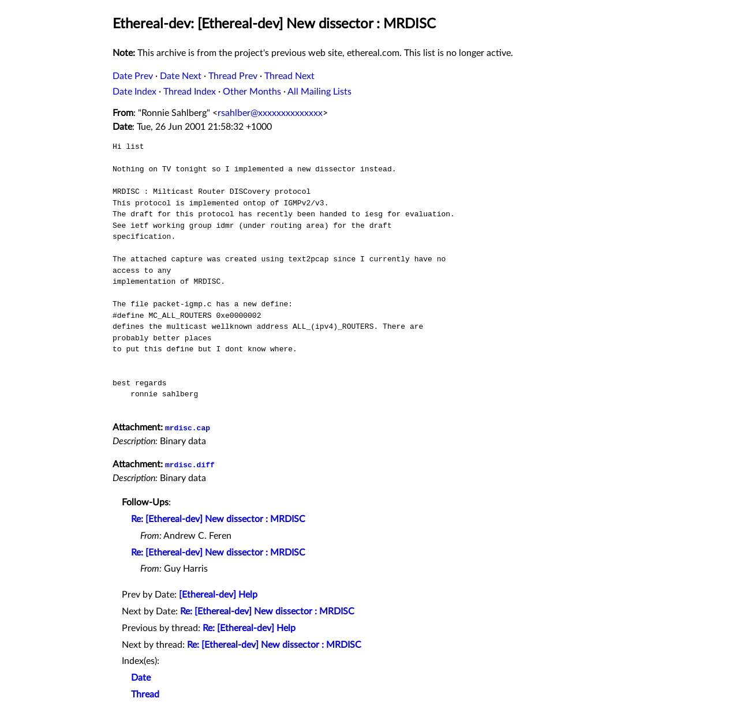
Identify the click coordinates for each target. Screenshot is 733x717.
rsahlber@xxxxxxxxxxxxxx (270, 113)
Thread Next (289, 76)
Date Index (134, 91)
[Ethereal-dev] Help (218, 594)
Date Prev (133, 76)
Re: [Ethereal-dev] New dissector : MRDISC (218, 519)
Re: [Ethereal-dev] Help (249, 628)
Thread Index (189, 91)
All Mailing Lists (319, 91)
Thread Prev (232, 76)
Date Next (180, 76)
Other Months (252, 91)
